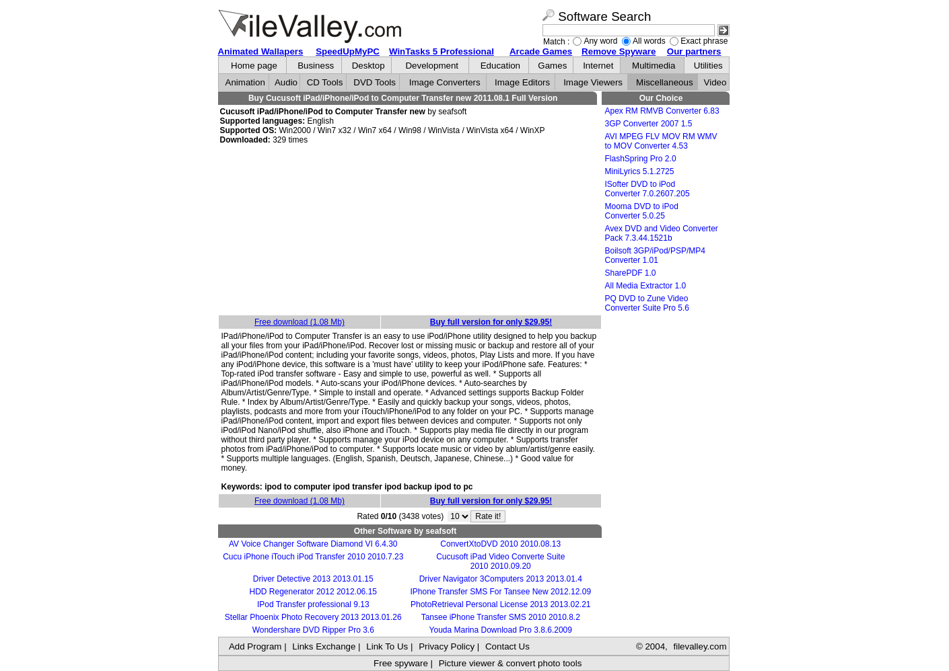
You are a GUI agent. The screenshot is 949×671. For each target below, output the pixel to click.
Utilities (708, 66)
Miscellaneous (664, 82)
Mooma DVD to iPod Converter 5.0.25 (641, 211)
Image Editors (522, 82)
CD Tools (325, 82)
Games (552, 66)
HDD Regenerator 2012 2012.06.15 (313, 591)
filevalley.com (699, 646)
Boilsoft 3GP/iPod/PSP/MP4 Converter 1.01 (655, 255)
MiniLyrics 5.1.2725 (639, 171)
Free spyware (401, 663)
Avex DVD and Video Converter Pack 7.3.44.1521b (661, 233)
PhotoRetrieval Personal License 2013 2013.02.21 (501, 604)
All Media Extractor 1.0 (646, 285)
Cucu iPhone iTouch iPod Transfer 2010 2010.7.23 (313, 556)
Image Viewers (593, 82)
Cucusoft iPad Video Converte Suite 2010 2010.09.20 (500, 561)
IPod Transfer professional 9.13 (313, 604)
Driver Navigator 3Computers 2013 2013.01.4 (500, 579)
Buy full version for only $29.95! (491, 322)
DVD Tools (374, 82)
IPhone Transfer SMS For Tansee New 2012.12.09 (500, 591)
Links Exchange (323, 646)
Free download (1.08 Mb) (299, 322)
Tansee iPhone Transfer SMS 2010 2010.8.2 (500, 617)
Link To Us (387, 646)
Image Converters (445, 82)
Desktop (368, 66)
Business (315, 66)
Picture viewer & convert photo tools (510, 663)
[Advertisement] (410, 231)
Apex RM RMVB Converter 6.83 (662, 111)
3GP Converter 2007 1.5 (649, 123)
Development (431, 66)
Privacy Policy (446, 646)
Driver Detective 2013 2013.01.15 (313, 579)
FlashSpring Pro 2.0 (640, 158)
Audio (286, 82)
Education (500, 66)
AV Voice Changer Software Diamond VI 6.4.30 (313, 544)
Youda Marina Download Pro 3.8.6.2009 (500, 630)
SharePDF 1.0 (630, 273)
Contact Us (507, 646)
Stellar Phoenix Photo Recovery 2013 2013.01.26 (313, 617)
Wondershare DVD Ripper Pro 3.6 (313, 630)
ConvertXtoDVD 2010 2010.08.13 (500, 544)
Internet (598, 66)
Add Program (255, 646)
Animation (245, 82)
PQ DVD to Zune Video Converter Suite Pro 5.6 (647, 303)
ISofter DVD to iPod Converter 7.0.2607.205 (647, 189)
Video (715, 82)
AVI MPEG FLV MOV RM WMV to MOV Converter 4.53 (661, 141)
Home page (254, 66)
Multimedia (653, 66)
